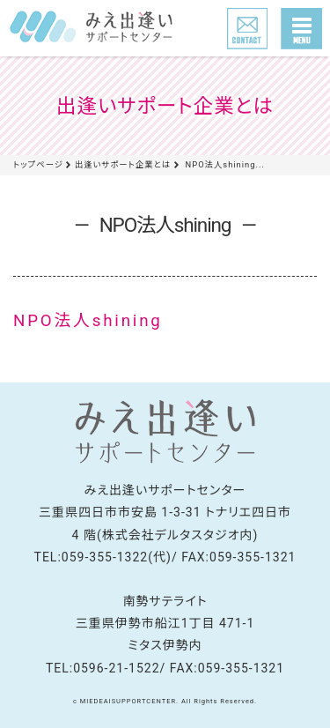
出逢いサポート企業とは (123, 164)
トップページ (38, 164)
